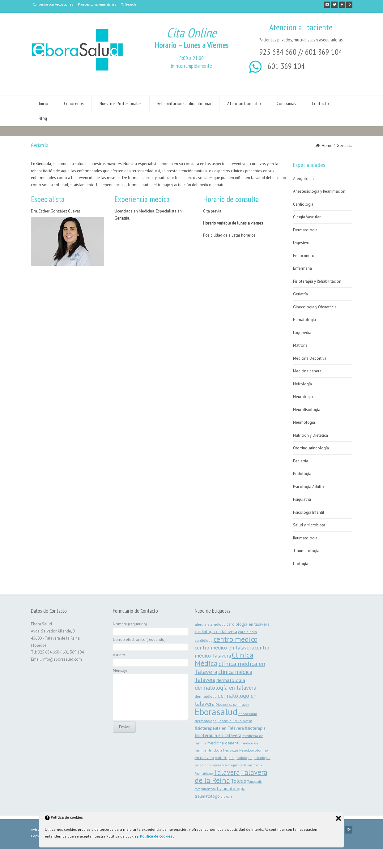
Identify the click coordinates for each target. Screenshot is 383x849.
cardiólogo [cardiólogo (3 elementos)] (204, 640)
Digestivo (301, 242)
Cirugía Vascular (307, 217)
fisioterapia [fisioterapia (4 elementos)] (255, 728)
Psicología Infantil (308, 512)
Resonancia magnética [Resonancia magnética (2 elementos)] (227, 765)
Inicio (43, 103)
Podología (302, 473)
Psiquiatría (302, 499)
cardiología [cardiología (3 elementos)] (247, 631)
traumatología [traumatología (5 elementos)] (231, 788)
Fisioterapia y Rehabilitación (317, 281)
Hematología (304, 319)
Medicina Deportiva (309, 358)
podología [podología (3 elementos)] (244, 757)
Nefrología (302, 384)
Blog (43, 118)
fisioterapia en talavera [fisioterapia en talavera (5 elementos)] (218, 735)
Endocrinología (306, 255)
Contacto (320, 103)
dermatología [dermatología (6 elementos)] (230, 680)
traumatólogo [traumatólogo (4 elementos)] (207, 796)
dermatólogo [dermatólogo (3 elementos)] (206, 696)
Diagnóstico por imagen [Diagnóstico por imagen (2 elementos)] (232, 704)
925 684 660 (277, 52)
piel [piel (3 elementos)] (231, 757)
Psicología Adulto (308, 486)
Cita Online (191, 32)
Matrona (300, 345)
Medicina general (308, 371)
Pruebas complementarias (97, 4)
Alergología (303, 178)
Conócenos (74, 103)
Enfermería (302, 268)
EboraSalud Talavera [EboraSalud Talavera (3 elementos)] (235, 720)
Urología (300, 563)
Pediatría (300, 461)
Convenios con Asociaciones (53, 4)
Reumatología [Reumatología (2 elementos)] (252, 765)
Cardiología (303, 204)
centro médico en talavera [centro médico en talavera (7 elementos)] (224, 647)
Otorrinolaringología (311, 448)
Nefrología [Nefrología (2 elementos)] (214, 750)
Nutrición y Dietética (310, 435)
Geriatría (300, 294)
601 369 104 (323, 52)
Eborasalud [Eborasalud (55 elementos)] (216, 712)
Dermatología (305, 230)
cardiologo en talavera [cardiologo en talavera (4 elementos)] (216, 631)
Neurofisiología (306, 409)
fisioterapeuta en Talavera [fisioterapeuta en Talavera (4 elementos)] (219, 728)
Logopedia (302, 332)
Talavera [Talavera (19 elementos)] (227, 772)
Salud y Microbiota (309, 525)
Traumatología (306, 550)
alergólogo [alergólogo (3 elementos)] (216, 624)
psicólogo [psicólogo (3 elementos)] (203, 764)
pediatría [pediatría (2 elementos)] (221, 758)
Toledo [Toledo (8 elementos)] (238, 780)
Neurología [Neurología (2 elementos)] (230, 750)
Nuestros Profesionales (121, 103)
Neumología (304, 422)
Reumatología (305, 538)
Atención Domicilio (244, 103)
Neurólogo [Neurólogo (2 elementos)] (246, 750)
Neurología (303, 396)
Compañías (286, 103)
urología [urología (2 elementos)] (226, 796)
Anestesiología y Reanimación (319, 191)
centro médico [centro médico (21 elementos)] (235, 639)
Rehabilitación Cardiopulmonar (184, 103)
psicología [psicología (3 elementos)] (261, 757)
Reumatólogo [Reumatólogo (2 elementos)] (204, 773)
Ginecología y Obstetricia (315, 307)
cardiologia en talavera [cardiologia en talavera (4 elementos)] (248, 624)
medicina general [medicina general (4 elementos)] (223, 743)
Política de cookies (156, 836)
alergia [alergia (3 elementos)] (200, 624)
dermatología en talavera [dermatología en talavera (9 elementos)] (225, 687)
